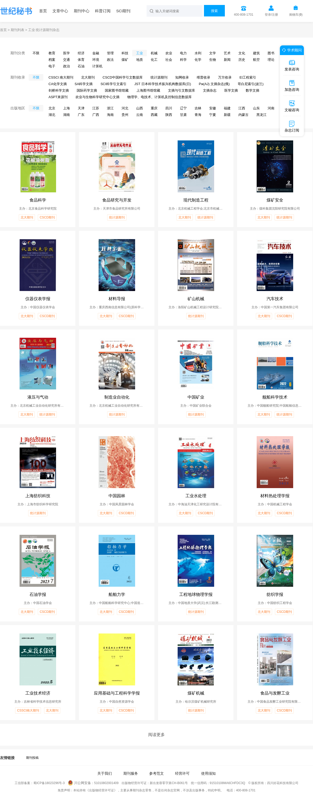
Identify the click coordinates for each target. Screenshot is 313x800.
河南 (271, 108)
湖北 (52, 115)
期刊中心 (81, 11)
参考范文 (156, 773)
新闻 (227, 60)
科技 (125, 53)
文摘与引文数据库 (181, 90)
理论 (271, 60)
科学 (183, 60)
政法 (110, 60)
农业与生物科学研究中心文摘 (97, 97)
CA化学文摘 (58, 84)
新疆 (227, 115)
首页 (43, 11)
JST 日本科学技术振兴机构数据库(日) (162, 84)
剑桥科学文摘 (59, 90)
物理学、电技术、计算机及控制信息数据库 (159, 97)
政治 (66, 66)
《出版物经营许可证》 (101, 790)
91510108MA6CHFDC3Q (227, 783)
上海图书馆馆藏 (148, 90)
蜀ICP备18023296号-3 (49, 783)
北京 (52, 108)
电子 (52, 66)
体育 (81, 60)
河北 (125, 108)
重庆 (154, 108)
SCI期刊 (123, 11)
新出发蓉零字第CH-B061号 (169, 783)
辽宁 (183, 108)
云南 (139, 115)
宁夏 (212, 115)
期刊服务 (130, 773)
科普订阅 (103, 11)
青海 (198, 115)
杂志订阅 (292, 126)
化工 (154, 60)
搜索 (214, 11)
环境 (95, 60)
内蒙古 (243, 115)
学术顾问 (291, 50)
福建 (227, 108)
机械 (154, 53)
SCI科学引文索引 (113, 84)
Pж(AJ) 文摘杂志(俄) (214, 84)
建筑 (256, 53)
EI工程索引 (247, 77)
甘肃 (183, 115)
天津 (81, 108)
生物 (212, 60)
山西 (139, 108)
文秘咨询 (292, 106)
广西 (95, 115)
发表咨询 (292, 65)
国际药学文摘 (87, 90)
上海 (66, 108)
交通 (66, 60)
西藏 (154, 115)
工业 (139, 53)
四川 (168, 108)
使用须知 (208, 773)
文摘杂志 (209, 90)
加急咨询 (292, 86)
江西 (241, 108)
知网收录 (182, 77)
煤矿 (125, 60)
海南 (110, 115)
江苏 (95, 108)
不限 (36, 53)
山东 (256, 108)
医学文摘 (231, 90)
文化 (241, 53)
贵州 (125, 115)
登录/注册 (271, 14)
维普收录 (203, 77)
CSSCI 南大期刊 (61, 77)
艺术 (227, 53)
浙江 (110, 108)
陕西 (168, 115)
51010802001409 (106, 783)
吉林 (198, 108)
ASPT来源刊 (58, 97)
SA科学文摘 (84, 84)
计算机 (97, 66)
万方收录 (225, 77)
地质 (139, 60)
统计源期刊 (159, 77)
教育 (52, 53)
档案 (52, 60)
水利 (198, 53)
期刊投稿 (32, 758)
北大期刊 (88, 77)
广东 (81, 115)
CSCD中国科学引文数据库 (123, 77)
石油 (81, 66)
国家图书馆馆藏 (117, 90)
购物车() (296, 14)
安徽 (212, 108)
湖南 (66, 115)
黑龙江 (261, 115)
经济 (81, 53)
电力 (183, 53)
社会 (168, 60)
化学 (198, 60)
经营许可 (182, 773)
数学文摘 (252, 90)
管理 (110, 53)
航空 (256, 60)
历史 (241, 60)
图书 (271, 53)
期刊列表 (17, 30)
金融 (95, 53)
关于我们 (104, 773)
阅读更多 (156, 734)
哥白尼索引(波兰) (251, 84)
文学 (212, 53)
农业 (168, 53)
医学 (66, 53)
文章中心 (60, 11)
